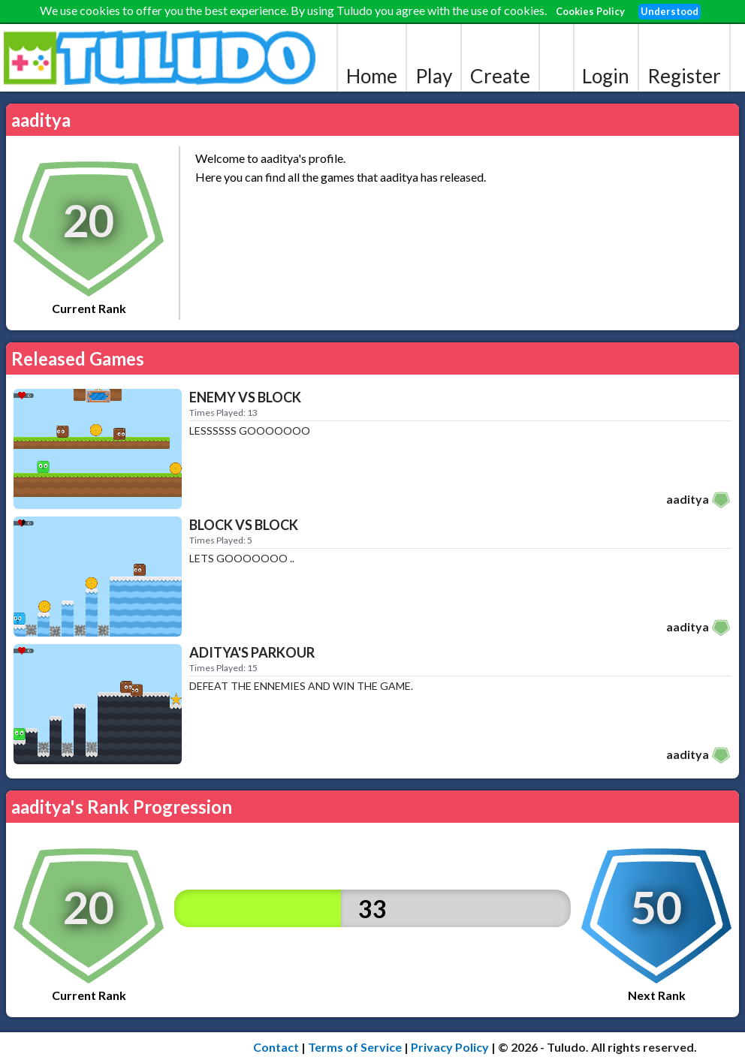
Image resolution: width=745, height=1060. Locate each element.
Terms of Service (355, 1047)
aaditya (687, 499)
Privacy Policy (450, 1047)
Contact (276, 1047)
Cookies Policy (590, 11)
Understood (669, 11)
